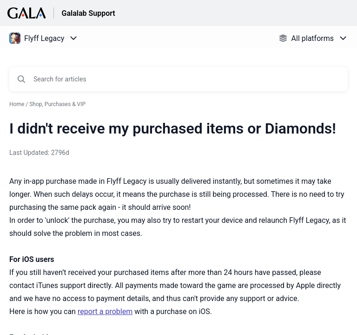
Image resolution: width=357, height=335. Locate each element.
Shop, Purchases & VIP (57, 104)
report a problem (105, 311)
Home (16, 104)
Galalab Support (88, 13)
